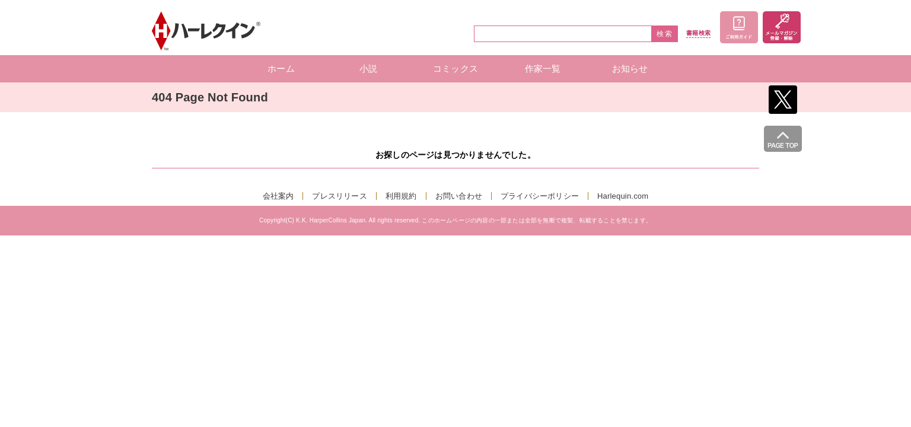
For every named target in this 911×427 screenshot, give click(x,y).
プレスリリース (339, 196)
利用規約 (401, 196)
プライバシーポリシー (540, 196)
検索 (665, 34)
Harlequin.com (622, 196)
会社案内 (278, 196)
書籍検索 (698, 33)
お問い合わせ (458, 196)
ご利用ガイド (739, 27)
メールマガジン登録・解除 (782, 27)
